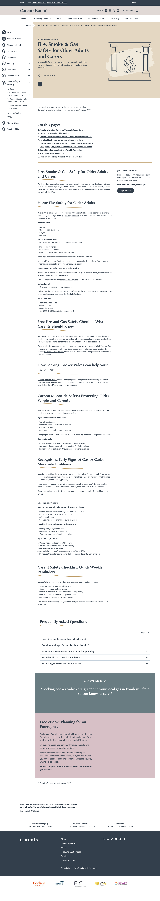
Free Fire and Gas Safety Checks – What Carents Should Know (66, 137)
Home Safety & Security (13, 83)
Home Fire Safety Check (54, 352)
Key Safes (10, 89)
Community (114, 18)
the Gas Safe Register (69, 280)
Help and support (80, 824)
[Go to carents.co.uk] (33, 10)
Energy (9, 117)
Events (64, 856)
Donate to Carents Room (57, 3)
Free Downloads (131, 18)
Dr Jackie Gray (54, 107)
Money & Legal (13, 123)
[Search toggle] (137, 10)
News (59, 18)
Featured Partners (11, 39)
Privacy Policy (66, 868)
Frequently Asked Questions (52, 154)
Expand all (145, 633)
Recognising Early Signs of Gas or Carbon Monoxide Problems (66, 147)
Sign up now (126, 191)
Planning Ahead (14, 45)
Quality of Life (13, 129)
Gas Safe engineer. (82, 446)
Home (40, 25)
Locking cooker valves (47, 380)
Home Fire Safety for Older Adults (54, 133)
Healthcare (12, 51)
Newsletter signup (40, 824)
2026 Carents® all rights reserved (85, 868)
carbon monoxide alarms (71, 190)
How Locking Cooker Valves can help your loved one (61, 140)
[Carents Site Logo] (25, 840)
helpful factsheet (84, 291)
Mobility (10, 63)
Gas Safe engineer (92, 554)
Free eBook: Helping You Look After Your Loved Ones (62, 157)
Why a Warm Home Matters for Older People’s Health (16, 94)
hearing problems (72, 216)
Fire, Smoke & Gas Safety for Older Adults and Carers (17, 100)
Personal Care (13, 75)
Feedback (120, 824)
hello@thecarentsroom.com (67, 807)
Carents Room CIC (39, 3)
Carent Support (68, 861)
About (64, 839)
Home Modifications (14, 113)
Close (135, 2)
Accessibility (128, 11)
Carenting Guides (51, 25)
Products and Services (71, 852)
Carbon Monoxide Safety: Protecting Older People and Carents (66, 144)
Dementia (11, 57)
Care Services (13, 69)
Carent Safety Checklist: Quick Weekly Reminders (61, 150)
